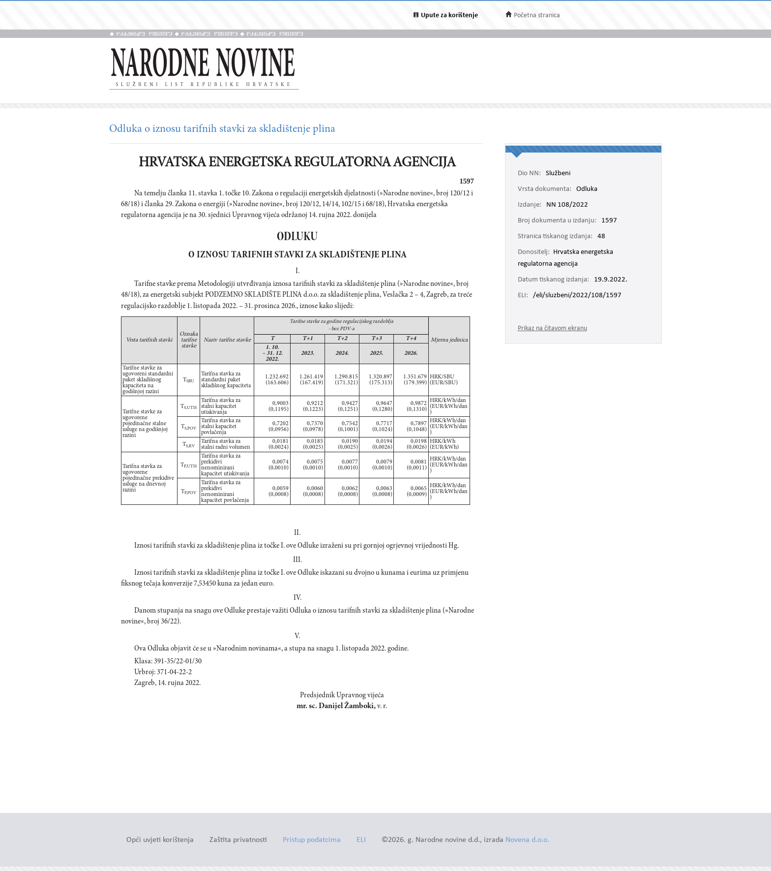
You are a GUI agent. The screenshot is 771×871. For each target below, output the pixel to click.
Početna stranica (537, 15)
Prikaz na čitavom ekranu (552, 328)
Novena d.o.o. (527, 840)
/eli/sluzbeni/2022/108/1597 (577, 296)
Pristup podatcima (312, 840)
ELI (361, 840)
